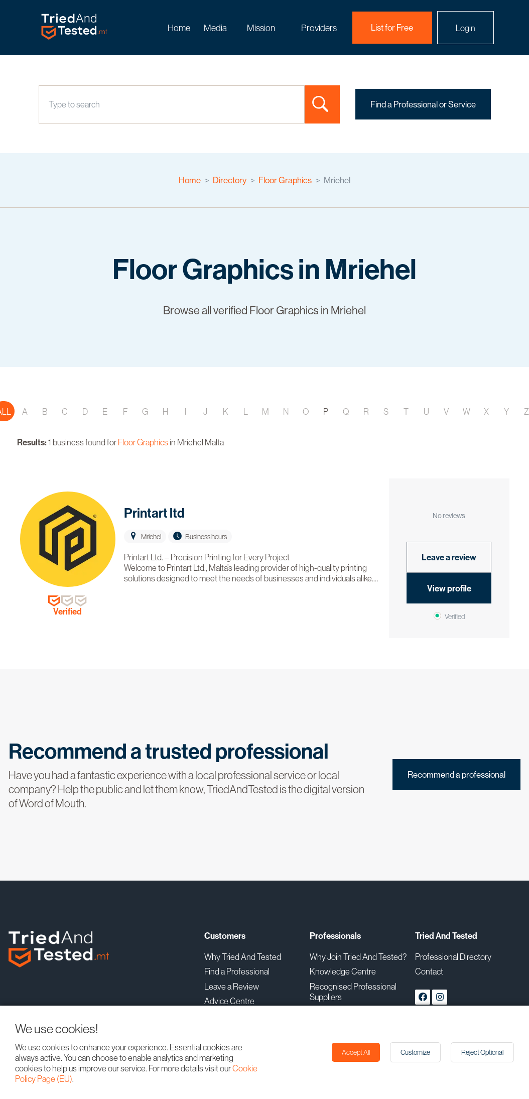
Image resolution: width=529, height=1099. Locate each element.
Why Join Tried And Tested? (358, 956)
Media (215, 28)
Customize (415, 1052)
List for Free (392, 28)
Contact (429, 971)
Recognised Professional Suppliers (353, 991)
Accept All (356, 1052)
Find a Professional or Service (423, 104)
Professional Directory (453, 956)
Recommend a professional (456, 775)
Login (465, 28)
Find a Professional (237, 971)
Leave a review (449, 557)
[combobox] (49, 104)
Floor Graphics (285, 180)
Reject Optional (482, 1052)
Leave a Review (231, 986)
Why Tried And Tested (242, 956)
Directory (229, 180)
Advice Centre (229, 1001)
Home (179, 28)
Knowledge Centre (343, 971)
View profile (449, 588)
